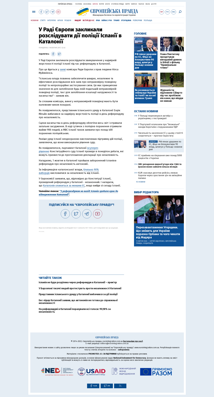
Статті (43, 20)
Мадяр (78, 20)
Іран (98, 20)
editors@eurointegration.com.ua (114, 343)
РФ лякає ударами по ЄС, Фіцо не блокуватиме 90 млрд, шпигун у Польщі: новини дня (145, 61)
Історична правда (117, 4)
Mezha (147, 4)
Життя (127, 4)
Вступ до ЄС (88, 20)
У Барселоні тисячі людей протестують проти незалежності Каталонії (80, 288)
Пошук (67, 20)
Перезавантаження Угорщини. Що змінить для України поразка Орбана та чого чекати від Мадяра (158, 232)
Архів (60, 20)
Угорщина (126, 20)
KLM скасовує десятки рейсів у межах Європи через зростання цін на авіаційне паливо (160, 175)
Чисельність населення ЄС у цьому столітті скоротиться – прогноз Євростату (160, 134)
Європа (95, 4)
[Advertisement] (81, 251)
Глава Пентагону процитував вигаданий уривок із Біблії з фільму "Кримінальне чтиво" (171, 61)
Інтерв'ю (51, 20)
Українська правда (65, 4)
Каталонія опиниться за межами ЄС (64, 185)
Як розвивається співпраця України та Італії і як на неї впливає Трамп (145, 94)
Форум (101, 4)
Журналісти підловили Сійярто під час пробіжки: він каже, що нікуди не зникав (171, 95)
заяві (63, 69)
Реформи (137, 20)
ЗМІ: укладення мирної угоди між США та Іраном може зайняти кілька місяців (160, 165)
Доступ (153, 4)
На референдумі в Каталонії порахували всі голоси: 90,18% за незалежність (75, 310)
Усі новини (140, 182)
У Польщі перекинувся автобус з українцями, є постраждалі (155, 117)
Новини (34, 20)
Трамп (116, 20)
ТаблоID (141, 4)
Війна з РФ (107, 20)
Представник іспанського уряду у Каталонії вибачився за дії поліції (78, 294)
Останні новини (146, 111)
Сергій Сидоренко (157, 241)
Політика (78, 4)
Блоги (107, 4)
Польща (148, 20)
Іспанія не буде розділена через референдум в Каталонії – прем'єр (78, 282)
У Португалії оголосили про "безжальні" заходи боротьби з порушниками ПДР (159, 125)
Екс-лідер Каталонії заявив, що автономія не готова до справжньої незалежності (78, 302)
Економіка (87, 4)
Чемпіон (134, 4)
